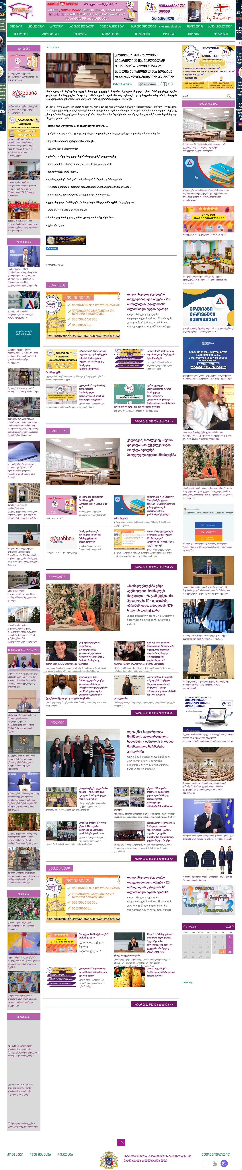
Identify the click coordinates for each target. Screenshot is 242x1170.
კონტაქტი (15, 1154)
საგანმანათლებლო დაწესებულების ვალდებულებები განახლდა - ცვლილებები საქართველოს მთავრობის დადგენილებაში (22, 511)
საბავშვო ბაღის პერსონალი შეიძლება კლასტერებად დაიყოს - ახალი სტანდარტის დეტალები (205, 279)
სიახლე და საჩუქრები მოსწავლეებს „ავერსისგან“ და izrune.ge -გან (23, 76)
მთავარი (16, 26)
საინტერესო (111, 34)
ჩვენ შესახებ (40, 1154)
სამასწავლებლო (81, 26)
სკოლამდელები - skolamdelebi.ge (156, 26)
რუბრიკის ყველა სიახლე (153, 421)
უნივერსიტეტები (112, 26)
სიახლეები (36, 26)
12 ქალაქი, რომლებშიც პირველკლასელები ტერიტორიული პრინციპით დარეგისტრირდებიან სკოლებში (207, 547)
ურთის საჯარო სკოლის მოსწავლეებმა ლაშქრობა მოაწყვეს (21, 925)
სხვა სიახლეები (220, 26)
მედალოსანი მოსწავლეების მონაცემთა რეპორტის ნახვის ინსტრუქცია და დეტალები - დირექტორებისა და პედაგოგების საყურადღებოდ (208, 737)
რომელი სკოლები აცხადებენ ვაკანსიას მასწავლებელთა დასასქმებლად (22, 109)
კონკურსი (221, 34)
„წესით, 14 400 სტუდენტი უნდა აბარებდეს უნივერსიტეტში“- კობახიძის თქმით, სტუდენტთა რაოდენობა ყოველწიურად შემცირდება (23, 680)
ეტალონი (21, 34)
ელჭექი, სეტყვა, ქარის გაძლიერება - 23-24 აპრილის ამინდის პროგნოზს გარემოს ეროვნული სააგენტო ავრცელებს (23, 356)
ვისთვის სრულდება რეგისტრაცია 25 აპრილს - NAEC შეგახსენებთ (21, 314)
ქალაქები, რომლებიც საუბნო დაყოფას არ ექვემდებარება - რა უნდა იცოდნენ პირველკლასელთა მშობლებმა (204, 147)
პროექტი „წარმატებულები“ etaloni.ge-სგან (204, 234)
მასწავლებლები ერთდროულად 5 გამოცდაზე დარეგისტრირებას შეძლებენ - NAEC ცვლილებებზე (205, 684)
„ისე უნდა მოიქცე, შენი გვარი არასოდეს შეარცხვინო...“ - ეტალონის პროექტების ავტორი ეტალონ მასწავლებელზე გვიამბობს (207, 435)
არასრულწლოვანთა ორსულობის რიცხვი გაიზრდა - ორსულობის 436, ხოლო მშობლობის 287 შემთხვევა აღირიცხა (23, 189)
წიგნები (194, 34)
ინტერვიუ (80, 34)
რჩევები (169, 34)
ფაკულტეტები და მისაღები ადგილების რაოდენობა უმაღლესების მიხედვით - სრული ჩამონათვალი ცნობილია (21, 762)
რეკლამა (65, 1154)
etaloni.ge (187, 982)
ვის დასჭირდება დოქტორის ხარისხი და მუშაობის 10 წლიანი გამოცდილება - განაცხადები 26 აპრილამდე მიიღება (22, 471)
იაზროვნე (142, 34)
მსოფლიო (195, 26)
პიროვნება (50, 34)
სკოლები (56, 26)
